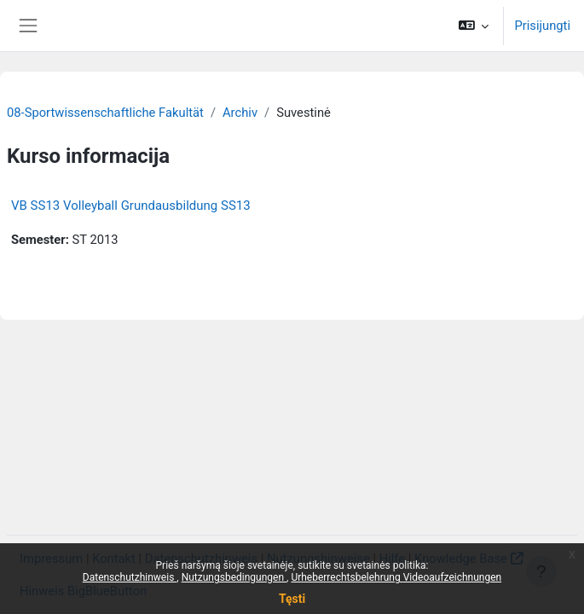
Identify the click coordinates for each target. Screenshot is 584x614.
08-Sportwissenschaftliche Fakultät (105, 112)
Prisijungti (542, 25)
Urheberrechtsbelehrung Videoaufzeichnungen (396, 577)
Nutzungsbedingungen (234, 577)
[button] (474, 25)
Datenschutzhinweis (130, 577)
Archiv (240, 112)
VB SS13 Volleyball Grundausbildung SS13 (131, 205)
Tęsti (292, 598)
